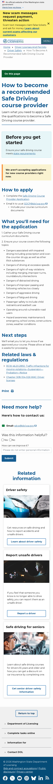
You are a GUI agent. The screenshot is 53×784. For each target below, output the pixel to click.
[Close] (48, 24)
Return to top (26, 713)
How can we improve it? (15, 445)
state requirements (24, 153)
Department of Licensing (21, 723)
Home (6, 47)
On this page (12, 73)
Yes (6, 440)
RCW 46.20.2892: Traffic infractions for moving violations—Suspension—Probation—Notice (27, 369)
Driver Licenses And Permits (30, 47)
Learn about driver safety (26, 541)
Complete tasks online (19, 733)
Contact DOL (13, 751)
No (13, 440)
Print (8, 391)
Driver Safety (14, 50)
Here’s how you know (11, 7)
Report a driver (26, 613)
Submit (9, 458)
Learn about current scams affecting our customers (21, 31)
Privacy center (25, 771)
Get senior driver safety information (26, 690)
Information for (15, 742)
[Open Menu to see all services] (47, 41)
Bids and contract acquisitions (20, 768)
